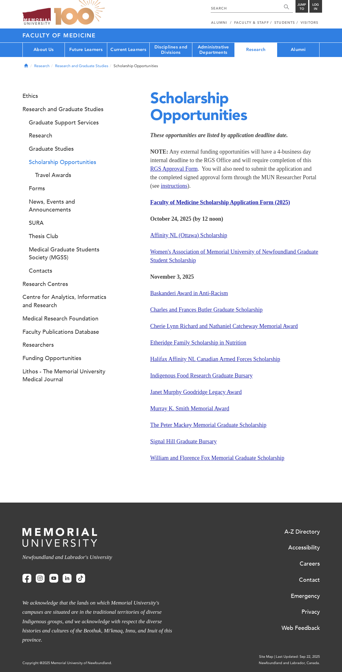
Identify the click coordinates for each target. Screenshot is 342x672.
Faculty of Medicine (59, 35)
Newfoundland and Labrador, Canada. (289, 663)
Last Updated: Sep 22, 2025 (298, 657)
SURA (36, 222)
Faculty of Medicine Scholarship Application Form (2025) (220, 202)
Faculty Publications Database (60, 331)
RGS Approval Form (174, 169)
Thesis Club (43, 236)
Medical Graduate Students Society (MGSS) (64, 253)
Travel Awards (53, 175)
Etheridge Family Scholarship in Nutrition (198, 342)
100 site (79, 12)
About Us (43, 49)
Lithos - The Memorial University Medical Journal (63, 375)
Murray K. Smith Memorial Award (189, 408)
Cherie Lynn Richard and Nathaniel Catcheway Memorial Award (224, 326)
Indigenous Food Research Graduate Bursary (201, 375)
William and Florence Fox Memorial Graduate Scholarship (217, 458)
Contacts (40, 270)
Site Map (266, 657)
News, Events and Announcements (52, 205)
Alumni (298, 49)
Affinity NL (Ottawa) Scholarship (188, 235)
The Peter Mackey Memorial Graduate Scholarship (208, 425)
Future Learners (86, 49)
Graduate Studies (51, 148)
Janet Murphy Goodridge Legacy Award (196, 392)
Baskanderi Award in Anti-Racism (189, 293)
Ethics (30, 95)
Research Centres (45, 284)
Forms (37, 188)
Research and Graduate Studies (81, 66)
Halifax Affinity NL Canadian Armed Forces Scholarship (215, 359)
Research (255, 49)
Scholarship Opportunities (62, 162)
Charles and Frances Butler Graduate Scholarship (206, 310)
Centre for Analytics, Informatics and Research (64, 301)
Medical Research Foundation (60, 318)
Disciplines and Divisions (170, 49)
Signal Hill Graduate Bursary (183, 441)
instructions (174, 186)
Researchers (38, 344)
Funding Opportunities (51, 358)
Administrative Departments (213, 49)
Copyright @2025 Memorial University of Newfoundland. (67, 663)
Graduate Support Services (64, 122)
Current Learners (128, 49)
